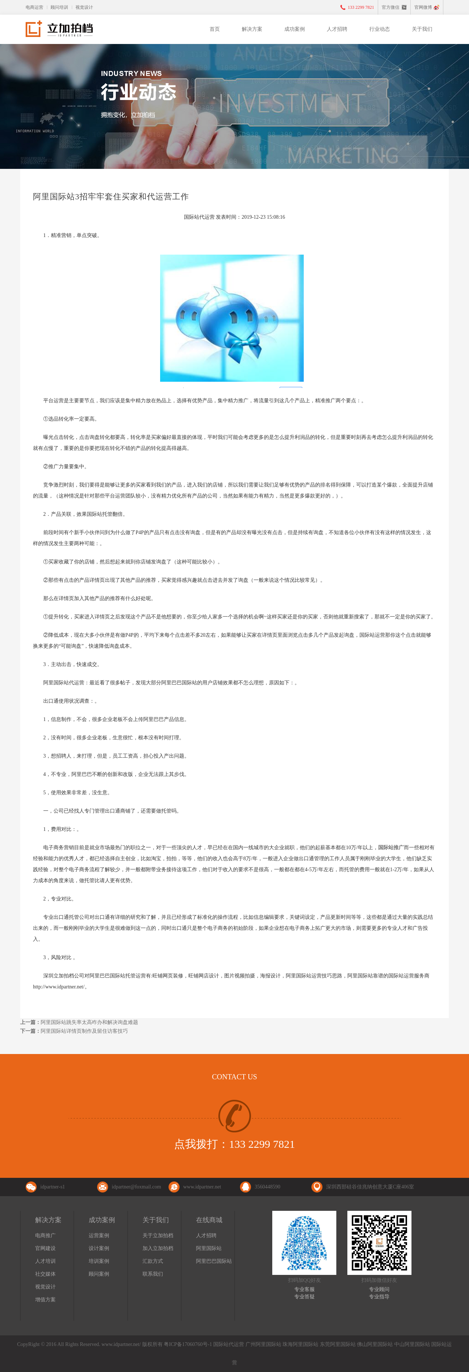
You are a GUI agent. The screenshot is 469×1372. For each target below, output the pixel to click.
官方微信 (390, 7)
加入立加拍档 (158, 1248)
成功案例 (294, 29)
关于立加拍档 (158, 1235)
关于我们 (422, 29)
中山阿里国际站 (412, 1344)
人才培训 (45, 1261)
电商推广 (45, 1235)
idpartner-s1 (52, 1187)
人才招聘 (337, 29)
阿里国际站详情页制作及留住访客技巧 (84, 1031)
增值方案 (45, 1299)
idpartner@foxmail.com (136, 1187)
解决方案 (252, 29)
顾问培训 (59, 7)
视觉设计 (84, 7)
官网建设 (45, 1248)
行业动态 (379, 29)
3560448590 (267, 1187)
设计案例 (99, 1248)
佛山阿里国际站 (375, 1344)
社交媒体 (45, 1274)
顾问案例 (99, 1274)
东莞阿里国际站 (338, 1344)
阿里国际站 (209, 1248)
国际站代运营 (228, 1344)
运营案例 (99, 1235)
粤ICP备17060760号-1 (188, 1344)
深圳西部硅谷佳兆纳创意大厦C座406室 (370, 1187)
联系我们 (153, 1274)
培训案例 (99, 1261)
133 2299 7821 (361, 7)
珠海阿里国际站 (300, 1344)
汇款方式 (153, 1261)
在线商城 (209, 1220)
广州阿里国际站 (263, 1344)
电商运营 (34, 7)
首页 (215, 29)
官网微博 (423, 7)
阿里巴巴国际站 (214, 1261)
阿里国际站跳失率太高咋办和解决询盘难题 (89, 1022)
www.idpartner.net (202, 1187)
